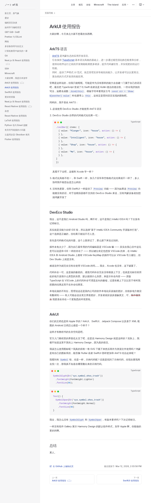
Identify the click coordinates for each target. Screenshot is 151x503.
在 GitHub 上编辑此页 (61, 466)
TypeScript (68, 59)
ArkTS (55, 55)
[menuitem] (140, 4)
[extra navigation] (133, 4)
